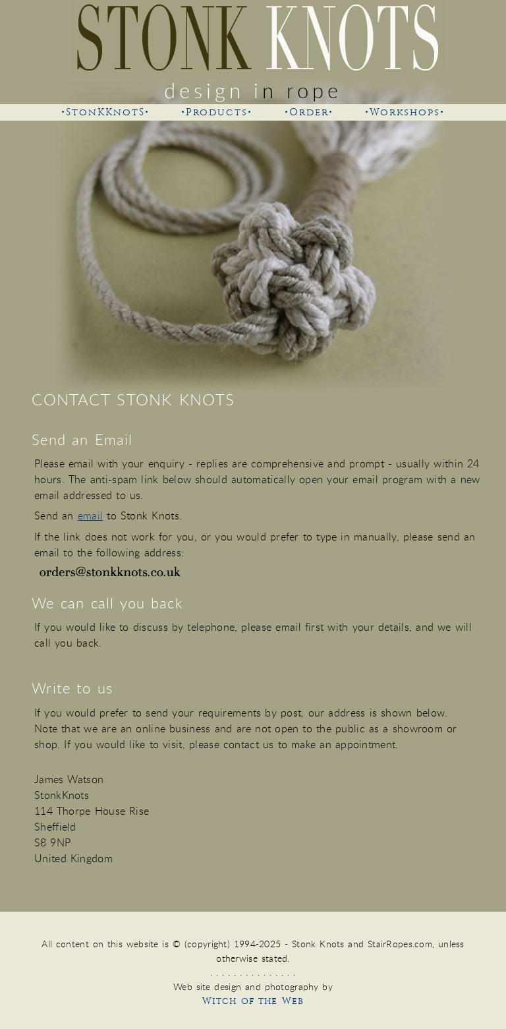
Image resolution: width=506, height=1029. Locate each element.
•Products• (216, 112)
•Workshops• (405, 112)
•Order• (309, 112)
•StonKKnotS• (105, 112)
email (90, 515)
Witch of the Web (252, 1001)
